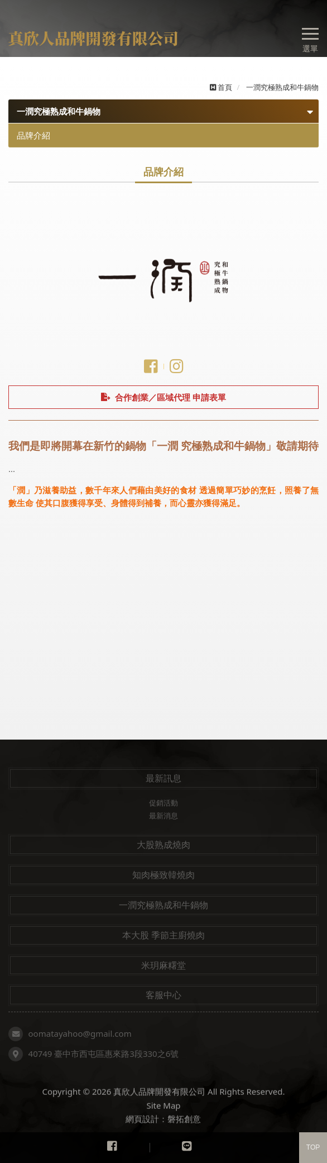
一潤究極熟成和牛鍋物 (163, 905)
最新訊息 (163, 778)
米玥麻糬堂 (163, 965)
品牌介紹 (33, 135)
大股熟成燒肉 (163, 844)
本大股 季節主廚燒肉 (163, 935)
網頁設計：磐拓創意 (163, 1129)
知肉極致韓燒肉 (163, 875)
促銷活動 (163, 803)
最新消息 (163, 816)
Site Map (163, 1115)
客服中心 (163, 995)
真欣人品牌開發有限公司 (96, 38)
